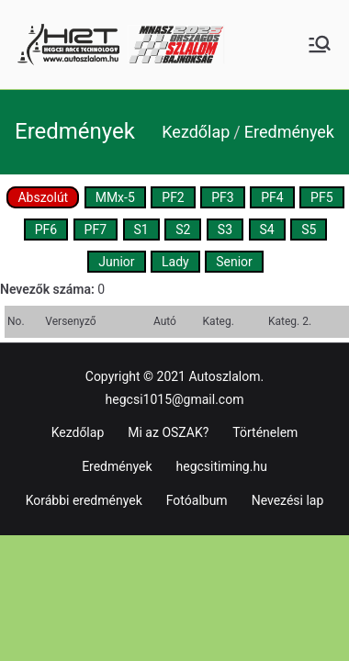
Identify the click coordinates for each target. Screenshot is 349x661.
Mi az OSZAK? (168, 432)
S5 (308, 229)
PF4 (272, 197)
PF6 (46, 229)
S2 (182, 229)
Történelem (265, 432)
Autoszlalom (224, 376)
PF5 (321, 197)
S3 (225, 229)
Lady (175, 261)
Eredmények (117, 466)
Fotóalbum (197, 500)
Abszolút (42, 197)
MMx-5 (115, 197)
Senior (234, 261)
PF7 (95, 229)
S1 (141, 229)
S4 (267, 229)
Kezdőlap (78, 432)
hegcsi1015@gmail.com (175, 399)
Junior (116, 261)
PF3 (222, 197)
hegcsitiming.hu (221, 466)
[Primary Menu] (319, 44)
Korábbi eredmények (84, 500)
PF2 (173, 197)
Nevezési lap (288, 500)
